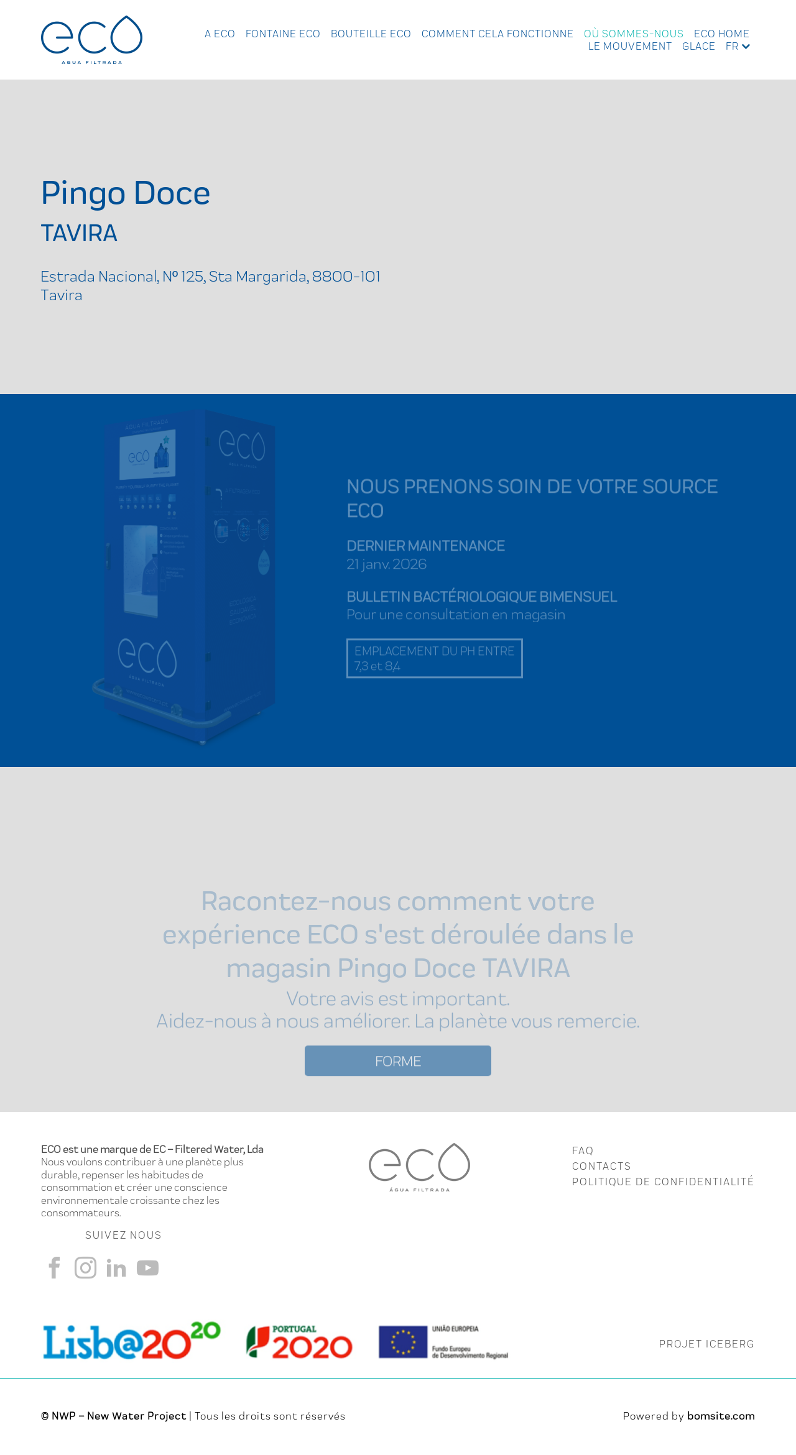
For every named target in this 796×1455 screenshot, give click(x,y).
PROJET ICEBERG (707, 1344)
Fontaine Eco (283, 33)
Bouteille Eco (371, 33)
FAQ (583, 1150)
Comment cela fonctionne (498, 33)
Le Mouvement (630, 46)
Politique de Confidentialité (663, 1181)
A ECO (220, 33)
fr (732, 46)
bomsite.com (721, 1416)
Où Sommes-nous (634, 33)
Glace (699, 46)
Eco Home (722, 33)
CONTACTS (602, 1166)
